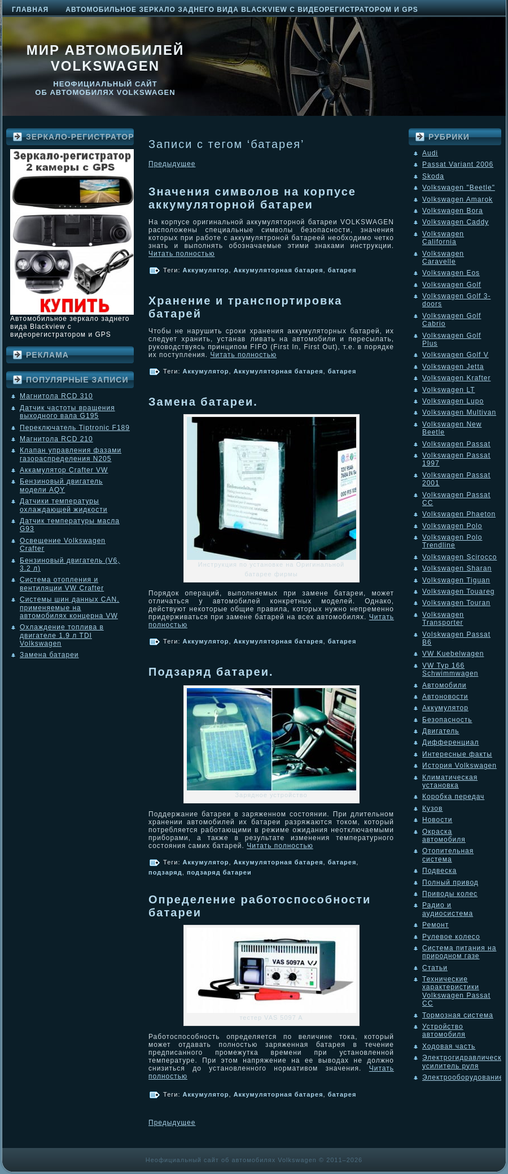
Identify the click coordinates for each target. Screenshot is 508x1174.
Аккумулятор (206, 270)
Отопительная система (448, 855)
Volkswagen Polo (452, 526)
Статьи (435, 968)
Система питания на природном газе (459, 952)
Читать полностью (181, 254)
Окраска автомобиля (444, 835)
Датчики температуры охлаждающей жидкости (63, 505)
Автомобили (444, 685)
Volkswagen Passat (456, 444)
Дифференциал (450, 742)
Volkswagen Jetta (453, 367)
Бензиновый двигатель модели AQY (61, 485)
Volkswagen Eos (451, 273)
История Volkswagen (459, 765)
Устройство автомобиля (444, 1030)
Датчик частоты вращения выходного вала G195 (67, 412)
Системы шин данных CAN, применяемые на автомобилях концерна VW (69, 607)
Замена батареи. (203, 401)
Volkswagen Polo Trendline (452, 541)
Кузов (432, 808)
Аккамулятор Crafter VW (64, 470)
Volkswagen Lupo (453, 401)
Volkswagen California (443, 238)
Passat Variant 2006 (457, 164)
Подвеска (439, 871)
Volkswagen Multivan (459, 412)
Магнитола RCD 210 (56, 439)
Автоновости (445, 697)
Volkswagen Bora (452, 211)
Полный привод (450, 882)
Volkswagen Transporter (443, 619)
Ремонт (435, 925)
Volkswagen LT (448, 390)
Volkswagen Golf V (455, 355)
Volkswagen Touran (456, 603)
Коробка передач (453, 797)
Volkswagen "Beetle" (458, 188)
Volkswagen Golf (451, 285)
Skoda (433, 176)
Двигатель (440, 731)
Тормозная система (457, 1015)
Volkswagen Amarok (457, 199)
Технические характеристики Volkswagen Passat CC (456, 991)
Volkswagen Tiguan (456, 580)
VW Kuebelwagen (453, 654)
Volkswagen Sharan (457, 568)
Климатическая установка (450, 781)
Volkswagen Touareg (458, 591)
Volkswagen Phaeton (459, 514)
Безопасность (447, 720)
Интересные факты (457, 754)
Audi (430, 153)
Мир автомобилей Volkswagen (106, 57)
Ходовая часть (448, 1046)
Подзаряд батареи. (211, 672)
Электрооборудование (462, 1077)
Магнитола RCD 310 (56, 396)
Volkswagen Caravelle (443, 258)
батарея (342, 270)
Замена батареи (49, 655)
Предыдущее (171, 164)
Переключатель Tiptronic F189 (75, 428)
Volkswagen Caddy (455, 222)
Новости (437, 820)
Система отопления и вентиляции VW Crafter (62, 584)
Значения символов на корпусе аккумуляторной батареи (252, 198)
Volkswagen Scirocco (459, 557)
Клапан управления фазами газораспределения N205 (70, 454)
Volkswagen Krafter (456, 378)
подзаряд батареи (219, 872)
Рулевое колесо (451, 937)
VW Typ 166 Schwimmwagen (450, 669)
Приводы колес (450, 894)
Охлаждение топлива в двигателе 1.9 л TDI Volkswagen (62, 635)
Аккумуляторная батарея (278, 270)
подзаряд (165, 872)
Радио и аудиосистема (447, 909)
